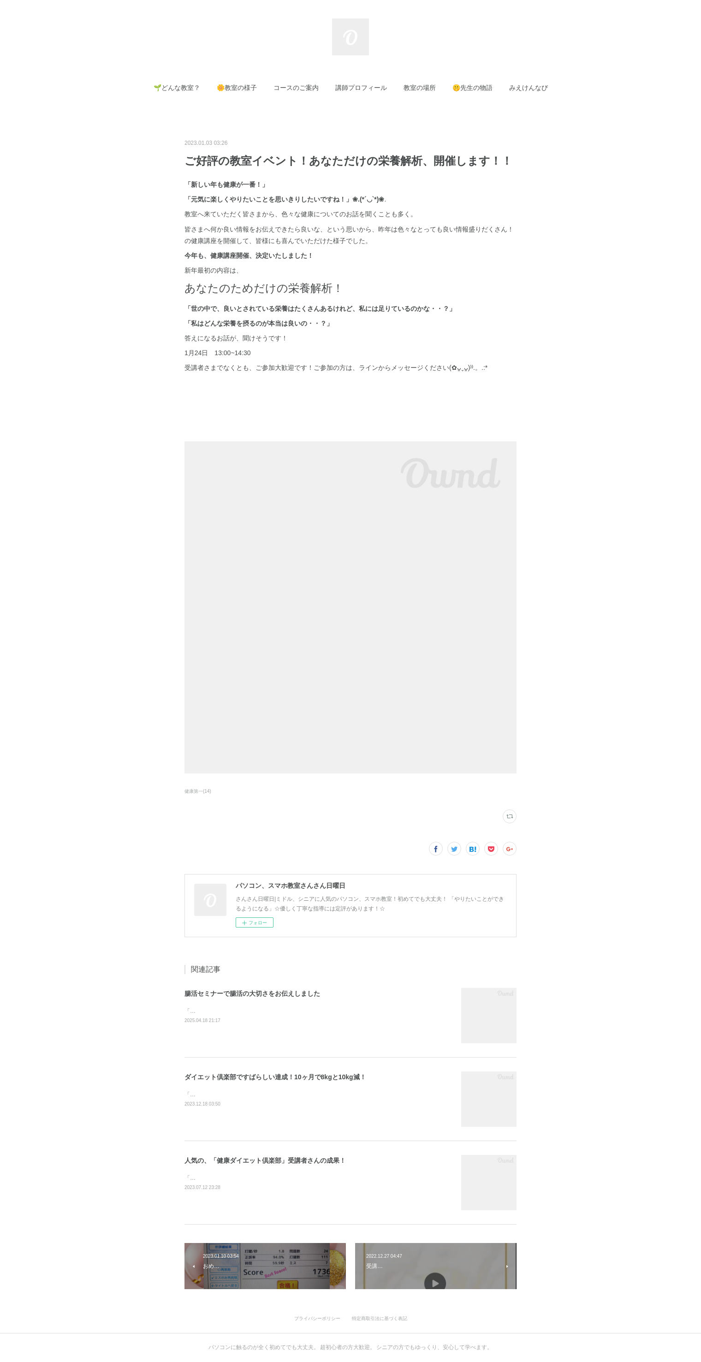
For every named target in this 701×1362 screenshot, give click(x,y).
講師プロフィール (361, 87)
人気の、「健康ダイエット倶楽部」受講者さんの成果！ (265, 1160)
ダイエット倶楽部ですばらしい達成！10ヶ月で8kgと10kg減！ (275, 1077)
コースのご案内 (296, 87)
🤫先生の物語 (472, 87)
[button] (177, 87)
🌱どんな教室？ (177, 87)
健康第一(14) (197, 791)
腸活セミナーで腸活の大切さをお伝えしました (252, 993)
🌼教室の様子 (237, 87)
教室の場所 (420, 87)
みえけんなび (528, 87)
